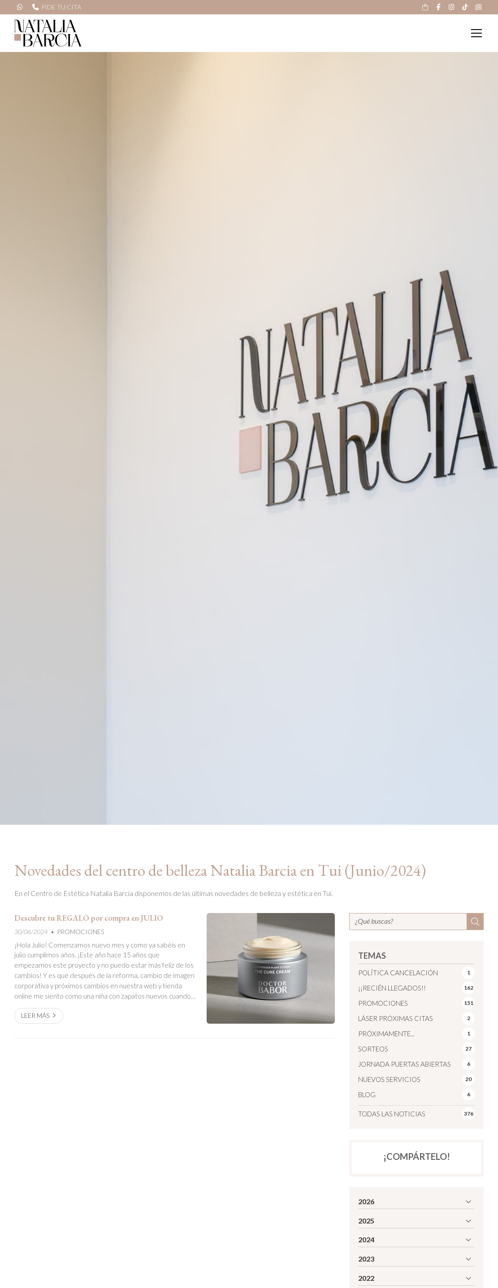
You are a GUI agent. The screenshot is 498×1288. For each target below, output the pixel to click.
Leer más (35, 1015)
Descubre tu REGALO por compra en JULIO (88, 918)
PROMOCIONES (80, 931)
